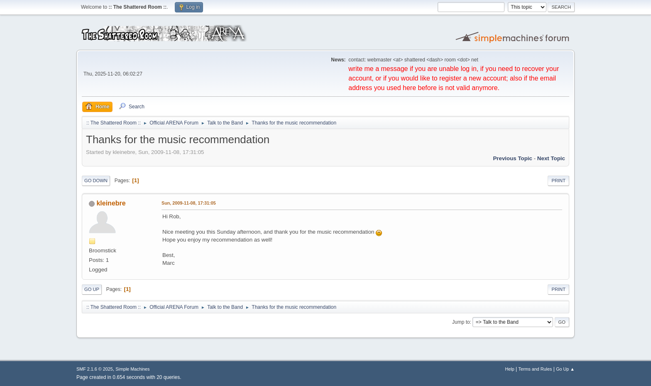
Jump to (461, 322)
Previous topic (512, 158)
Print (558, 180)
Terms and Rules (535, 368)
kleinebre (110, 203)
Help (509, 368)
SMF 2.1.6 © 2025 (94, 368)
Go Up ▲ (565, 368)
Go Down (96, 180)
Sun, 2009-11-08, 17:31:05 (189, 202)
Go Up (91, 289)
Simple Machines (132, 368)
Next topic (551, 158)
